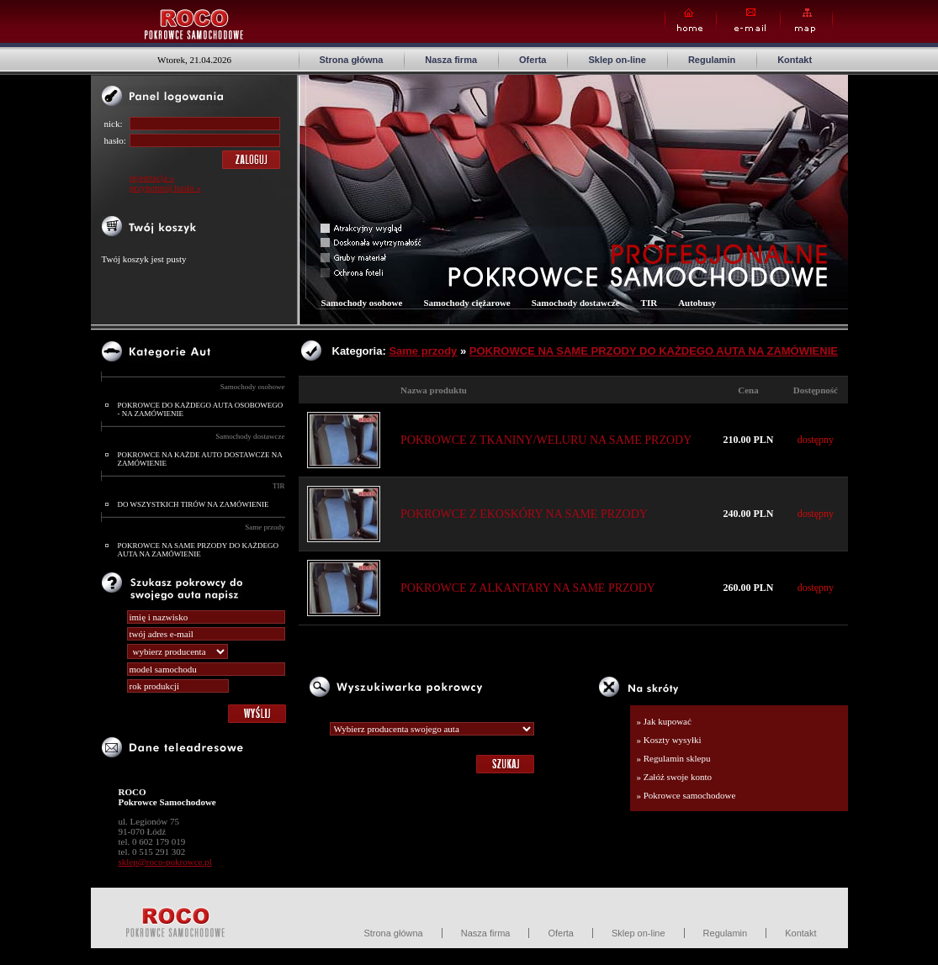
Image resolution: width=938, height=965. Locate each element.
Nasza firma (451, 60)
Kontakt (794, 60)
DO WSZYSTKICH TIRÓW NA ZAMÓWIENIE (193, 504)
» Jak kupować (664, 721)
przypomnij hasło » (165, 187)
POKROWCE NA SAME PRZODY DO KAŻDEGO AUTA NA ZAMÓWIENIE (198, 549)
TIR (279, 486)
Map (806, 20)
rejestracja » (152, 177)
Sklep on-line (616, 60)
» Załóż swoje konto (675, 777)
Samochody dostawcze (249, 436)
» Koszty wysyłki (669, 740)
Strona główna (352, 60)
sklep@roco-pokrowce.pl (165, 862)
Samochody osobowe (252, 386)
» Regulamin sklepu (674, 758)
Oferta (532, 60)
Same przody (264, 527)
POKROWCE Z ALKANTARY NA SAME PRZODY (527, 588)
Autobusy (697, 303)
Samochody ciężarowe (466, 303)
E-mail (748, 20)
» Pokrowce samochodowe (686, 795)
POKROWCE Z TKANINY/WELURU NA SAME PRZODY (546, 440)
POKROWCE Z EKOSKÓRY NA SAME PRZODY (524, 514)
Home (691, 20)
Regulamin (711, 60)
